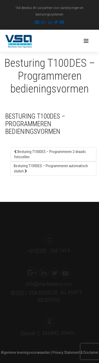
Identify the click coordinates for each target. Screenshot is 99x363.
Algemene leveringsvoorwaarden (25, 352)
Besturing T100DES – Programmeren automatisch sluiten (51, 168)
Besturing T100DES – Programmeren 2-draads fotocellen (50, 154)
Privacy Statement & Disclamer (75, 352)
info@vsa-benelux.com (47, 283)
